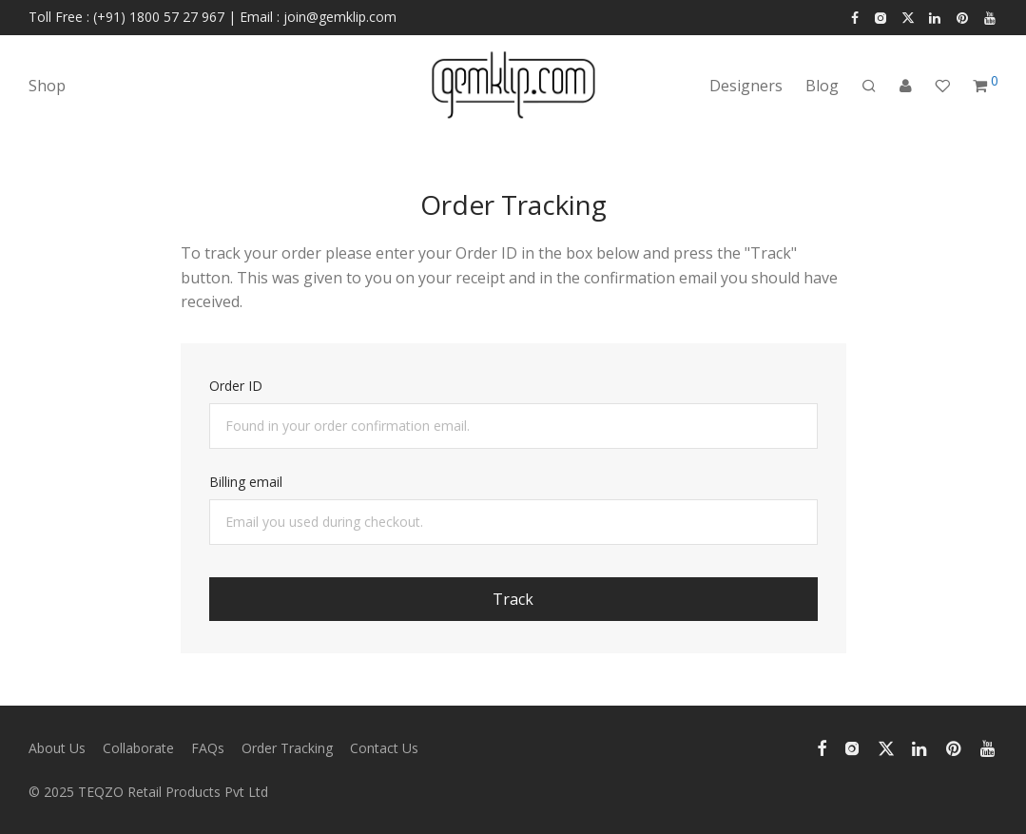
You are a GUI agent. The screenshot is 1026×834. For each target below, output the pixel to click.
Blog (822, 85)
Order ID (235, 386)
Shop (47, 85)
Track (513, 599)
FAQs (207, 748)
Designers (746, 85)
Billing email (245, 482)
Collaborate (138, 748)
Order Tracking (287, 748)
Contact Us (384, 748)
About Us (57, 748)
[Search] (869, 86)
